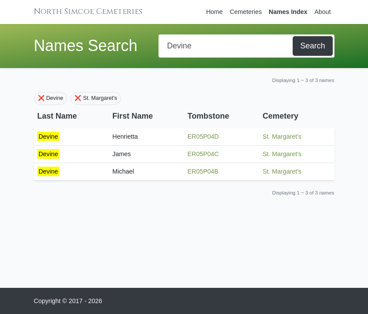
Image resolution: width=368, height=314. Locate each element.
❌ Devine (51, 98)
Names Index (288, 11)
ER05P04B (203, 171)
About (322, 11)
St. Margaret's (282, 136)
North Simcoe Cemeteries (88, 11)
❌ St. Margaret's (95, 98)
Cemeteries (246, 11)
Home (214, 11)
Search (312, 45)
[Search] (226, 46)
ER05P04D (203, 136)
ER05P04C (203, 153)
